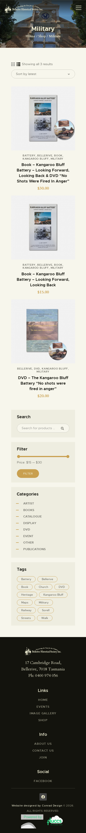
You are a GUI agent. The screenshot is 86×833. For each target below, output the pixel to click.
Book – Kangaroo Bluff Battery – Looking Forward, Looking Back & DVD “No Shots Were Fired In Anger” (43, 173)
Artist (28, 503)
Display (29, 523)
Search (64, 428)
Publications (34, 549)
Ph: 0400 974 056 (43, 675)
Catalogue (32, 516)
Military (57, 158)
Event (28, 536)
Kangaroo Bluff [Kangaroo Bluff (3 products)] (53, 595)
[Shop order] (43, 74)
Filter (28, 473)
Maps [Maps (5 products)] (24, 602)
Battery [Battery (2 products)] (26, 579)
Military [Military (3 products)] (44, 602)
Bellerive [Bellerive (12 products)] (47, 579)
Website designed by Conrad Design (37, 805)
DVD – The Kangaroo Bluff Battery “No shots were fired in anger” (43, 383)
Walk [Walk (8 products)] (44, 618)
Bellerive (44, 155)
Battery (29, 155)
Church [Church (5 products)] (43, 587)
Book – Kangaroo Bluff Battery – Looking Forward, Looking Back (43, 279)
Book (58, 155)
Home (30, 36)
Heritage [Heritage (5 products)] (27, 595)
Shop (42, 36)
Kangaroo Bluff (36, 158)
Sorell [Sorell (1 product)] (46, 610)
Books (28, 510)
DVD (37, 368)
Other (28, 542)
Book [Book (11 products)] (24, 587)
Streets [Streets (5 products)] (26, 618)
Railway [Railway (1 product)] (26, 610)
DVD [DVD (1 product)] (62, 587)
